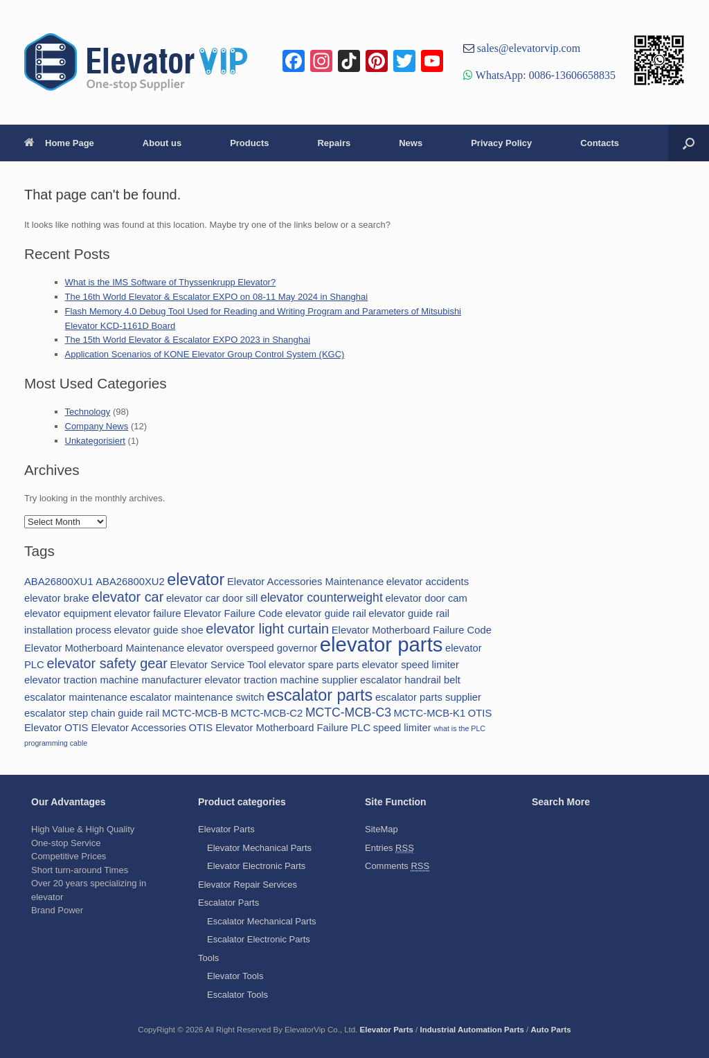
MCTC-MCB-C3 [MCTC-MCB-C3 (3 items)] (348, 712)
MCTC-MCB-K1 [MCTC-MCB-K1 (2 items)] (430, 713)
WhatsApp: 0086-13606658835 (544, 74)
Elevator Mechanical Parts (259, 848)
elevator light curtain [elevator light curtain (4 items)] (267, 628)
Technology (88, 411)
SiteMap (381, 829)
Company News (97, 426)
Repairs (333, 143)
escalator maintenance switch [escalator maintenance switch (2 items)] (197, 697)
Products (249, 143)
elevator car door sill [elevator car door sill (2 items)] (212, 598)
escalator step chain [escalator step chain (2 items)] (70, 713)
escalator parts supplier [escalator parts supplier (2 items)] (428, 697)
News (410, 143)
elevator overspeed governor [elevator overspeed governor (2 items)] (252, 648)
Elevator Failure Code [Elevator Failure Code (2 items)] (232, 613)
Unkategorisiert (95, 441)
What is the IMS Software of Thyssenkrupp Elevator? (170, 282)
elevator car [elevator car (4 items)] (127, 596)
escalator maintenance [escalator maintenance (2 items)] (75, 697)
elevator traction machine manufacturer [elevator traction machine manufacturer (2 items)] (113, 679)
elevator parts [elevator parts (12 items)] (381, 644)
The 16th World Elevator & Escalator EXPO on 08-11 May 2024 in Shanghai (216, 297)
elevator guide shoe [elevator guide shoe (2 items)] (158, 630)
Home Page (59, 143)
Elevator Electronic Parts (256, 866)
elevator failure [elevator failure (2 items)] (147, 613)
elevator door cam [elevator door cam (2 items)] (426, 598)
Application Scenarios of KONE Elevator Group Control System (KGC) (205, 354)
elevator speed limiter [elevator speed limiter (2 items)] (410, 664)
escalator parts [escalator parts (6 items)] (320, 695)
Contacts (599, 143)
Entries (389, 848)
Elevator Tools (235, 976)
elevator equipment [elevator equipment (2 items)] (67, 613)
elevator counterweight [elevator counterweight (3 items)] (321, 597)
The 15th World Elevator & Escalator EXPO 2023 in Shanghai (188, 339)
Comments (397, 866)
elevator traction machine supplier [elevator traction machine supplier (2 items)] (280, 679)
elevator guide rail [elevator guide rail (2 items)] (325, 613)
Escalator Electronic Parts (258, 939)
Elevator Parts (226, 829)
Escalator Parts (228, 902)
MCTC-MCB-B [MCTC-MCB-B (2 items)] (195, 713)
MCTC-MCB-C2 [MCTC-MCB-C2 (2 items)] (267, 713)
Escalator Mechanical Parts (261, 921)
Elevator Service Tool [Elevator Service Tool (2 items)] (218, 664)
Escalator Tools (237, 994)
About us (162, 143)
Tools (208, 958)
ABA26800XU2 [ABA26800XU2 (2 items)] (130, 581)
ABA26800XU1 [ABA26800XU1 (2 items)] (58, 581)
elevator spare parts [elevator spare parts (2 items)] (314, 664)
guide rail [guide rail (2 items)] (138, 713)
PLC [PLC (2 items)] (360, 727)
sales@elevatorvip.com (527, 47)
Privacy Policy (501, 143)
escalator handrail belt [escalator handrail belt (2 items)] (410, 679)
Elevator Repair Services (247, 884)
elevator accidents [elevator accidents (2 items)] (427, 581)
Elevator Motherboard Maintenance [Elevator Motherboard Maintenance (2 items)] (104, 648)
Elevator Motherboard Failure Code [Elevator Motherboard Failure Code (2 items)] (412, 630)
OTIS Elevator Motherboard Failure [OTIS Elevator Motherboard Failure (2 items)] (268, 727)
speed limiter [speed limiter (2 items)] (402, 727)
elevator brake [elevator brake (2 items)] (56, 598)
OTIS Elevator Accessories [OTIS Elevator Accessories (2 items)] (125, 727)
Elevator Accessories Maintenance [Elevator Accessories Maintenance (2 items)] (305, 581)
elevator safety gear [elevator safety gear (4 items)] (107, 663)
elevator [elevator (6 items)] (195, 580)
